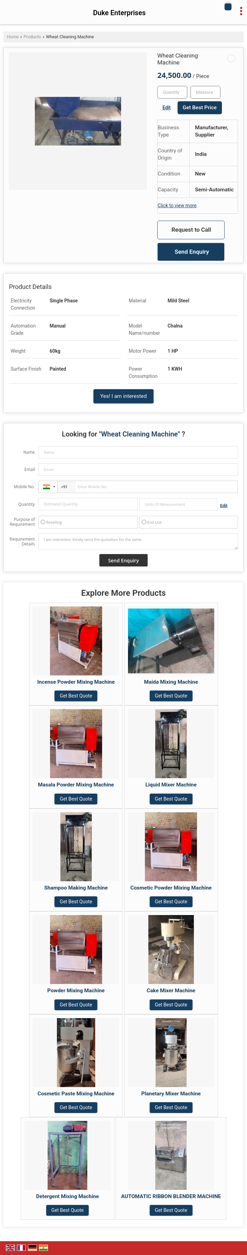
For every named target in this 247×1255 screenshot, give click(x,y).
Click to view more (177, 205)
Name (29, 452)
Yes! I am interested (123, 396)
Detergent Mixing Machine (67, 1196)
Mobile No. (24, 487)
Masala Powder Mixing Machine (76, 785)
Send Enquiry (192, 251)
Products (32, 36)
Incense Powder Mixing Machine (76, 682)
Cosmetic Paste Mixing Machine (76, 1094)
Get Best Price (200, 107)
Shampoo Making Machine (76, 888)
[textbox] (205, 92)
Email (29, 469)
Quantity (26, 504)
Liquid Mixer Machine (171, 785)
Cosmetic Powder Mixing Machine (171, 888)
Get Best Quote (76, 696)
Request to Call (191, 229)
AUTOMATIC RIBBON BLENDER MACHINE (171, 1196)
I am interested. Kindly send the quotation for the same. (138, 541)
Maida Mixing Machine (171, 682)
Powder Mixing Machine (76, 990)
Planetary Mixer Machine (171, 1094)
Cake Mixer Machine (171, 990)
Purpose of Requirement (22, 522)
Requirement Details (22, 541)
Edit (166, 107)
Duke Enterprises (119, 12)
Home (13, 36)
